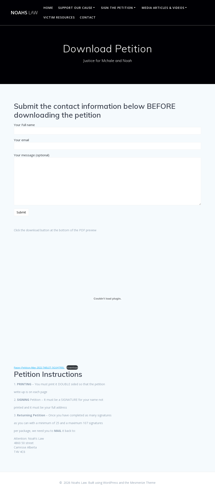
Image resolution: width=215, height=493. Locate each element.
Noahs (24, 12)
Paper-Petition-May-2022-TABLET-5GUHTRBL (39, 367)
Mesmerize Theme (143, 483)
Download (72, 367)
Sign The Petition (117, 8)
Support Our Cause (75, 8)
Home (48, 8)
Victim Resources (59, 17)
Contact (88, 17)
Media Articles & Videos (163, 8)
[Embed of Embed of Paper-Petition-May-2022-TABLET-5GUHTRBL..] (107, 299)
